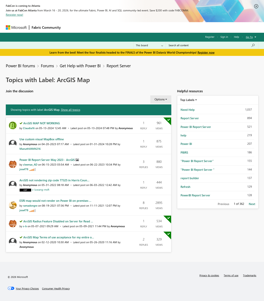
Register (209, 36)
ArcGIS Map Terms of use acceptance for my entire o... (58, 237)
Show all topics (70, 110)
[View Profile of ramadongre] (30, 205)
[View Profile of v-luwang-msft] (40, 189)
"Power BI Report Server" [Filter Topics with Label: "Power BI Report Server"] (197, 161)
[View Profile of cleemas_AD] (30, 164)
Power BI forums (20, 65)
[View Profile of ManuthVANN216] (30, 148)
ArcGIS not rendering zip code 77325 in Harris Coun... (54, 180)
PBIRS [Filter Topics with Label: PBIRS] (184, 152)
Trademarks (249, 275)
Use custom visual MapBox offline (41, 139)
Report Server (119, 65)
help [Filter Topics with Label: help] (183, 135)
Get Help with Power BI (80, 65)
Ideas (102, 27)
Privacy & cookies (209, 275)
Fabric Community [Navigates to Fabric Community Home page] (46, 27)
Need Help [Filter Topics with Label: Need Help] (188, 110)
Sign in (224, 36)
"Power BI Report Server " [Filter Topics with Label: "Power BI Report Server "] (197, 170)
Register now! (14, 15)
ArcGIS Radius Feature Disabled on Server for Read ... (58, 221)
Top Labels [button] (187, 100)
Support (167, 27)
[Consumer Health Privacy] (56, 288)
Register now (206, 52)
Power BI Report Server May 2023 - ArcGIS (47, 160)
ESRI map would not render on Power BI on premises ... (55, 201)
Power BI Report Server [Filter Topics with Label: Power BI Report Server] (196, 127)
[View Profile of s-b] (25, 226)
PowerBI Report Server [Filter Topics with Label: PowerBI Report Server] (195, 195)
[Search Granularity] (149, 45)
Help (236, 36)
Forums (69, 27)
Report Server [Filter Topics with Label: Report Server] (190, 118)
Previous (223, 204)
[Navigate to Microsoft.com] (16, 27)
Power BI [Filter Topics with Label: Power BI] (186, 144)
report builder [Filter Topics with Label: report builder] (190, 178)
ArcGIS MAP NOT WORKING (41, 123)
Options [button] (160, 99)
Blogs (137, 27)
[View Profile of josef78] (23, 169)
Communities (119, 27)
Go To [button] (249, 37)
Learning (151, 27)
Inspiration (86, 27)
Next (252, 204)
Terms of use (231, 275)
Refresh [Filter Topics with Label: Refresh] (185, 187)
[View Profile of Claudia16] (29, 128)
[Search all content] (211, 45)
